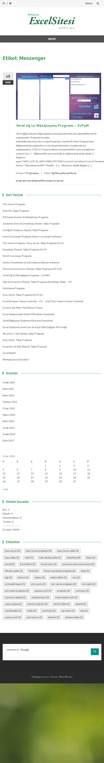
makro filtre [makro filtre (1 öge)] (59, 577)
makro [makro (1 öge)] (40, 577)
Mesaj (65, 173)
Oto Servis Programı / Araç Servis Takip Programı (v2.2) (33, 243)
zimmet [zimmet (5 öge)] (53, 617)
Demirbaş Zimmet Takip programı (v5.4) (24, 249)
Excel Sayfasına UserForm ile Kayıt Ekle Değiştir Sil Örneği (35, 327)
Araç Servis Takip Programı (17, 339)
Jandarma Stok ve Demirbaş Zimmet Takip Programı (31, 223)
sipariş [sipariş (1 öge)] (81, 603)
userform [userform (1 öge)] (49, 610)
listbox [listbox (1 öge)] (23, 577)
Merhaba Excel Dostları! (16, 359)
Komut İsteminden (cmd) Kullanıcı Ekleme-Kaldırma (31, 262)
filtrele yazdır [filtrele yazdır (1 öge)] (14, 570)
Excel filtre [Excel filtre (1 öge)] (27, 564)
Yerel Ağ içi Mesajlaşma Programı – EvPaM (52, 125)
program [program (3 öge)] (63, 590)
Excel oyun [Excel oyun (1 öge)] (48, 564)
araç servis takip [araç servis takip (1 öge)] (68, 550)
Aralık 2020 (9, 434)
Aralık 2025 (9, 382)
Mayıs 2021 (9, 414)
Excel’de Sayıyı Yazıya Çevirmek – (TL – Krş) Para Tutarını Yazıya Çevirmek (43, 301)
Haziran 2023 (10, 401)
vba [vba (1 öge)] (84, 610)
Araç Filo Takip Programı (16, 210)
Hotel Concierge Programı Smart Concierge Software (32, 236)
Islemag (36, 676)
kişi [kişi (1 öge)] (8, 577)
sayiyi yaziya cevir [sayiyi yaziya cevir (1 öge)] (66, 597)
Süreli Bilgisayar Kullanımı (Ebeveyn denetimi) (28, 320)
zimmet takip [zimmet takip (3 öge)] (74, 617)
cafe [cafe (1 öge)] (29, 557)
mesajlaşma (33, 180)
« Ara (5, 489)
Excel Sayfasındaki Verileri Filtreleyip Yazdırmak (28, 314)
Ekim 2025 (8, 388)
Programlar (32, 173)
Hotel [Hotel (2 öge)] (33, 570)
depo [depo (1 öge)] (90, 557)
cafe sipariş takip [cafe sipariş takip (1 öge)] (50, 557)
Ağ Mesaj (56, 173)
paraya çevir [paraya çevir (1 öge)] (43, 590)
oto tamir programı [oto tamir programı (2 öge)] (17, 590)
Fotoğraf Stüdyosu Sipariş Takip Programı (25, 230)
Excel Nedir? (9, 352)
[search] (46, 650)
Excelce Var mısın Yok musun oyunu (23, 307)
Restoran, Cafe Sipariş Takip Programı (23, 333)
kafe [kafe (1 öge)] (85, 570)
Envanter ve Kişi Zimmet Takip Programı (25, 346)
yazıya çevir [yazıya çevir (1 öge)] (13, 617)
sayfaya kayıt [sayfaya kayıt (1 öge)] (40, 597)
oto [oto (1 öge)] (76, 577)
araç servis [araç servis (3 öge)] (12, 550)
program (58, 180)
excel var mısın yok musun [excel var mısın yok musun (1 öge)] (78, 564)
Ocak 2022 (9, 408)
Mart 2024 (8, 395)
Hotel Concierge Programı (17, 255)
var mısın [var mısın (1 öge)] (67, 610)
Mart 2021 (8, 421)
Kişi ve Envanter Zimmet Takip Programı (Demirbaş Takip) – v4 (37, 281)
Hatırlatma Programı (14, 288)
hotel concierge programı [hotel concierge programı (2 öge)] (59, 570)
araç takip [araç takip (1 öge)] (12, 557)
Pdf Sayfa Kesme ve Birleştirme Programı (25, 217)
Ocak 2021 (9, 427)
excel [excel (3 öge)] (9, 564)
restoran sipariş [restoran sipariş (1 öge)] (15, 597)
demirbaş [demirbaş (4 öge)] (73, 557)
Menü (88, 3)
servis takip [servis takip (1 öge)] (62, 603)
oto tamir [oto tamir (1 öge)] (88, 583)
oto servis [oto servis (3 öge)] (38, 583)
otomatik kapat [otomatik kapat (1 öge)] (15, 583)
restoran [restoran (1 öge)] (82, 590)
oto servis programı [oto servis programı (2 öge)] (63, 583)
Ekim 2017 (8, 440)
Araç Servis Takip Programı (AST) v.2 (23, 294)
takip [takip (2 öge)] (31, 610)
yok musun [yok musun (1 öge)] (34, 617)
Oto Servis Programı (14, 204)
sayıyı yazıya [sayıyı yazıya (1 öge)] (13, 603)
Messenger (46, 180)
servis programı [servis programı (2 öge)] (37, 603)
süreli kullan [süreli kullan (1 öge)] (13, 610)
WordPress (65, 676)
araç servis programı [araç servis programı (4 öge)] (38, 550)
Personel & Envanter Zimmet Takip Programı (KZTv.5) (32, 268)
